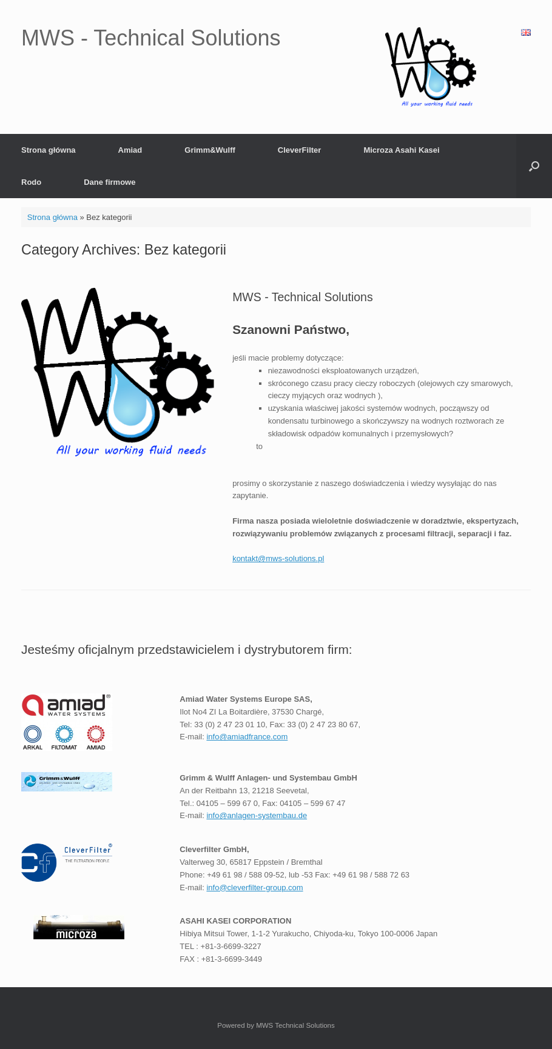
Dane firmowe (109, 182)
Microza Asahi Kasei (401, 150)
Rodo (31, 182)
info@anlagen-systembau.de (256, 815)
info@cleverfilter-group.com (254, 887)
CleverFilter (299, 150)
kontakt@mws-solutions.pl (278, 558)
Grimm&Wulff (209, 150)
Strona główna (48, 150)
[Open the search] (534, 166)
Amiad (130, 150)
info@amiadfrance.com (247, 736)
